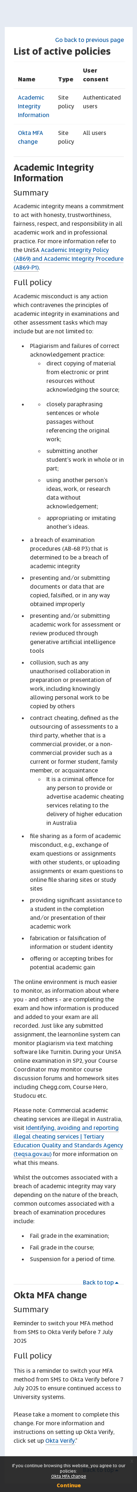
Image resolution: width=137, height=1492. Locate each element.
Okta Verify (60, 1441)
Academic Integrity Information (33, 106)
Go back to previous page (89, 40)
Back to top (102, 1282)
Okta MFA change (50, 1295)
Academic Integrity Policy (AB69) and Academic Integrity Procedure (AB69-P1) (68, 258)
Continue (69, 1485)
